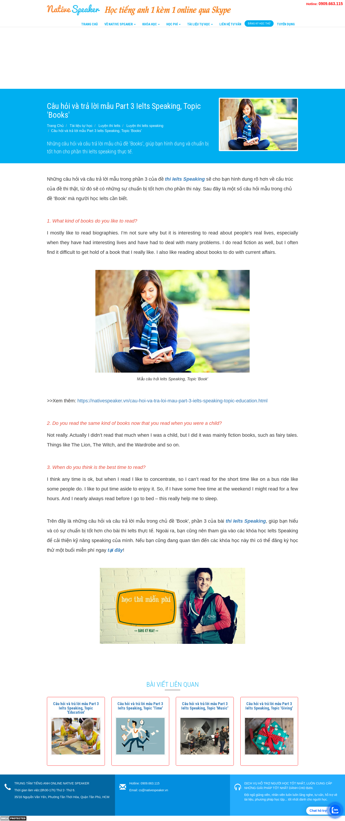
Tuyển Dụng (286, 24)
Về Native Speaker (120, 24)
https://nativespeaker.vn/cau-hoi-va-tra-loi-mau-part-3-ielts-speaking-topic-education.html (172, 400)
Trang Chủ (89, 24)
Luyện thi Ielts (109, 126)
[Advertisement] (132, 58)
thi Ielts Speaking (185, 179)
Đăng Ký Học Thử (259, 23)
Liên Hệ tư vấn (230, 24)
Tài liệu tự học (81, 126)
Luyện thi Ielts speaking (144, 126)
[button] (76, 708)
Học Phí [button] (173, 24)
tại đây (115, 550)
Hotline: (324, 4)
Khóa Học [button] (151, 24)
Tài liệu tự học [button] (200, 24)
